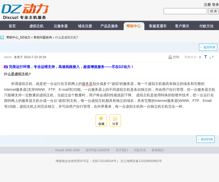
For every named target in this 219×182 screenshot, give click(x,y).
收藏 (101, 124)
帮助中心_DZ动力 (18, 37)
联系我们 (158, 150)
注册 (207, 5)
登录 (215, 5)
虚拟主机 (36, 26)
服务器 (87, 84)
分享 (115, 124)
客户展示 (182, 26)
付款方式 (140, 150)
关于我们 (122, 150)
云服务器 (61, 26)
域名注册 (85, 26)
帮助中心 (133, 26)
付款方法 (206, 26)
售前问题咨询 (43, 37)
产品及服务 (109, 26)
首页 (12, 26)
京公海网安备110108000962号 (141, 161)
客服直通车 (158, 26)
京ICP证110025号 (97, 150)
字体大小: (190, 57)
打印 (176, 57)
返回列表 (209, 47)
